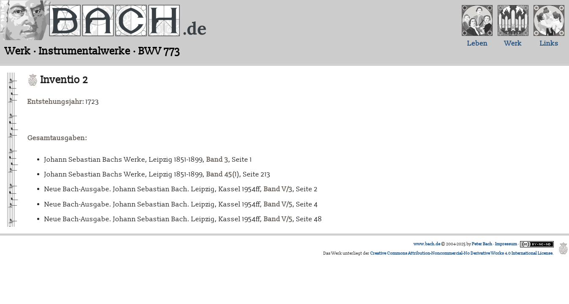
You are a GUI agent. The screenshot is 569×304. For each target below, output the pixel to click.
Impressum (506, 244)
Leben (477, 43)
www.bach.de (427, 244)
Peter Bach (482, 244)
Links (549, 43)
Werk (513, 43)
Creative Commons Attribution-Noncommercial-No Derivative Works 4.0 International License (461, 253)
